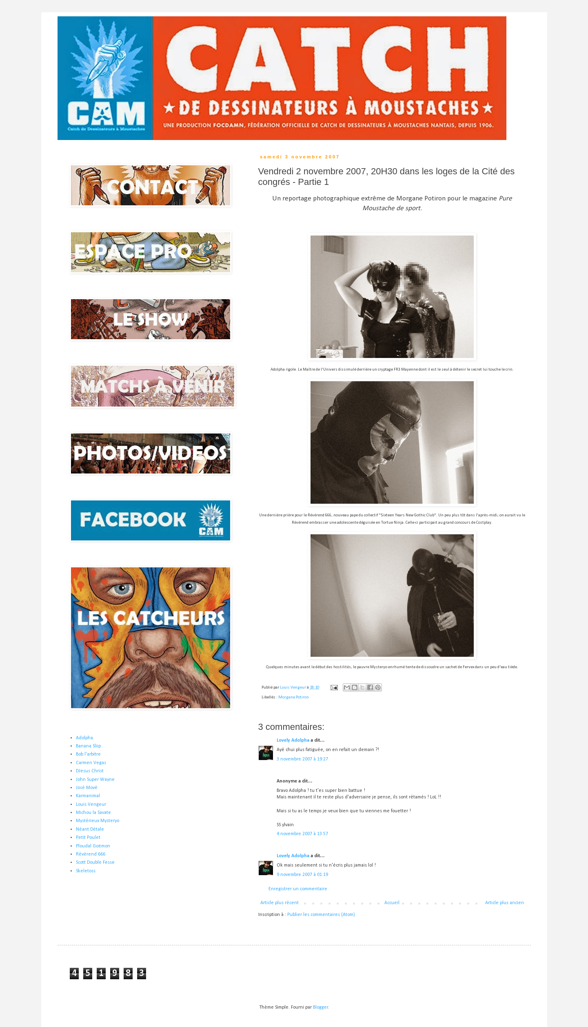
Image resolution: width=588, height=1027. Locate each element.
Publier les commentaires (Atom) (321, 914)
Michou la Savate (93, 812)
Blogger (320, 1007)
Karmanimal (88, 796)
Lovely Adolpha (293, 740)
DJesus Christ (90, 771)
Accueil (391, 902)
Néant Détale (90, 829)
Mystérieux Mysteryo (97, 820)
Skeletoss (85, 871)
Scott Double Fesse (95, 862)
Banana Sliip (88, 746)
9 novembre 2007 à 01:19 (302, 874)
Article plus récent (279, 902)
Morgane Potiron (293, 697)
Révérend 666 (90, 854)
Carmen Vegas (91, 762)
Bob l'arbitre (88, 754)
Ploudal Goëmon (93, 846)
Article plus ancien (504, 902)
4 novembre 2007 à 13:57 (302, 833)
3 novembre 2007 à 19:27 (302, 759)
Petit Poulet (88, 837)
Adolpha (84, 738)
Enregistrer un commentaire (297, 889)
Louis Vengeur (91, 804)
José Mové (87, 787)
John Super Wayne (95, 779)
